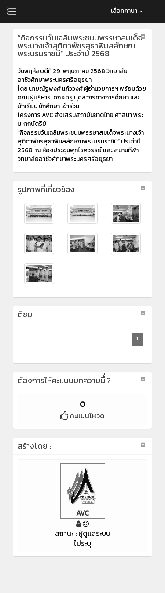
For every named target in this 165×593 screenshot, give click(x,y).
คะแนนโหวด (82, 415)
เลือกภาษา (127, 10)
